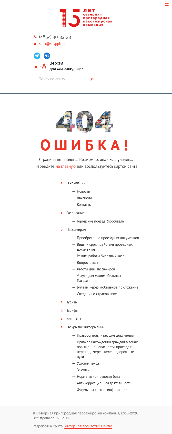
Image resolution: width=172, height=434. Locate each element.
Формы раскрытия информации (102, 389)
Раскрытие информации (85, 327)
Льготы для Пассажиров (96, 269)
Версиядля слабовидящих (66, 66)
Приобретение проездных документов (108, 237)
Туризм (72, 302)
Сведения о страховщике (97, 293)
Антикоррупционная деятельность (104, 383)
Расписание (75, 213)
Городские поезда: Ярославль (100, 221)
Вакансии (84, 198)
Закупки (83, 369)
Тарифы (72, 310)
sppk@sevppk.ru (52, 43)
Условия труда (88, 363)
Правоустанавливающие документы (105, 335)
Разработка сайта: (72, 426)
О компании (75, 183)
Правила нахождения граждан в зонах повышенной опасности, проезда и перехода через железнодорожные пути (107, 349)
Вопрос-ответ (87, 262)
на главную (66, 166)
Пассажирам (76, 229)
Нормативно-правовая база (98, 376)
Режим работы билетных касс (100, 256)
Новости (83, 191)
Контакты (84, 204)
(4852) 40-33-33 (55, 36)
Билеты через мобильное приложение (108, 287)
